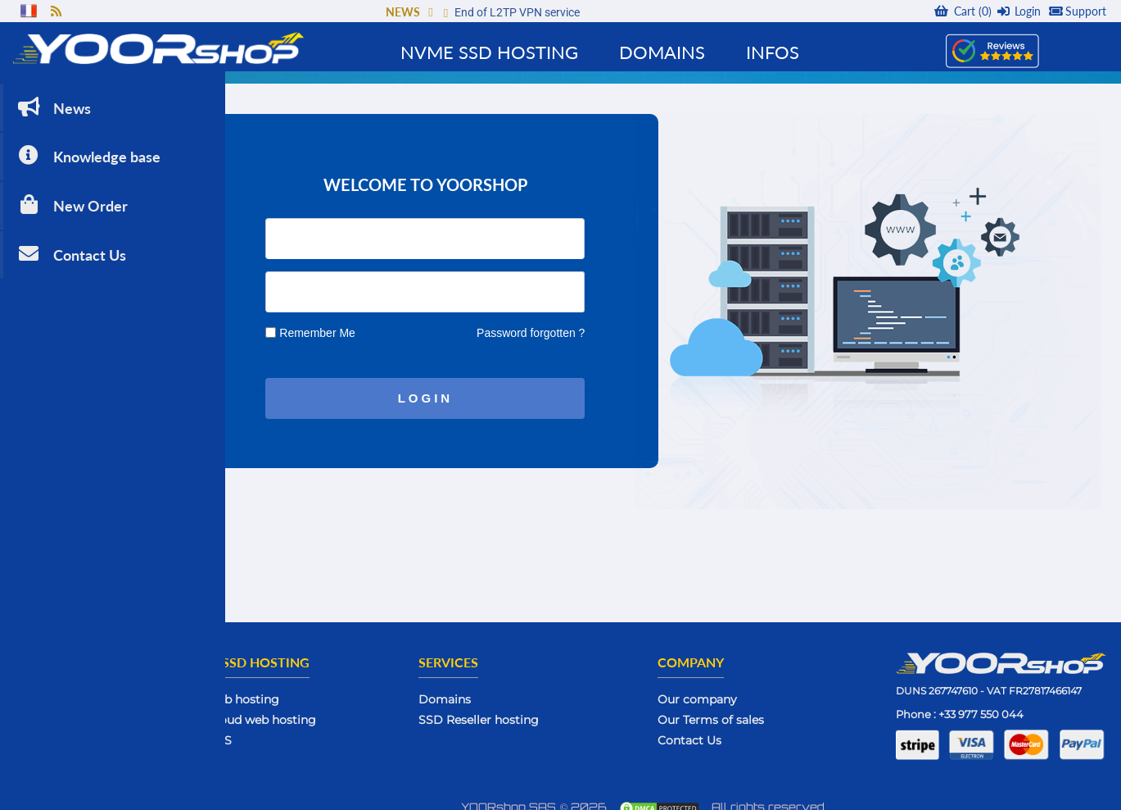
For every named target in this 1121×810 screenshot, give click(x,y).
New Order (71, 191)
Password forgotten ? (601, 320)
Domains (503, 687)
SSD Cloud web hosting (326, 708)
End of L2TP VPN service (517, 12)
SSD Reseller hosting (537, 708)
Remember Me (388, 320)
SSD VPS (284, 728)
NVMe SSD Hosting (489, 52)
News (53, 94)
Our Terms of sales (750, 708)
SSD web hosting (307, 687)
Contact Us (70, 240)
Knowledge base (87, 143)
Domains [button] (662, 52)
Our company (736, 687)
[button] (430, 11)
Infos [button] (772, 52)
